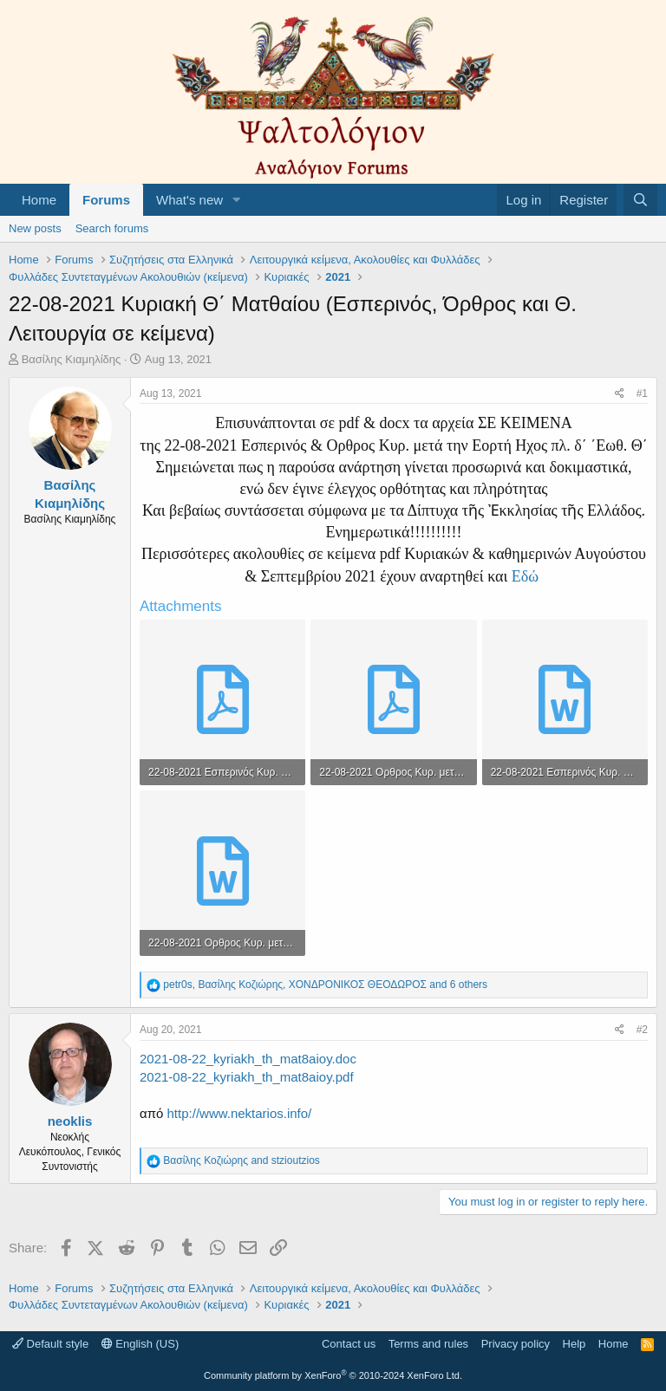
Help (574, 1343)
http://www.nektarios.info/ (239, 1113)
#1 (642, 393)
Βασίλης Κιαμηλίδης (71, 359)
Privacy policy (515, 1343)
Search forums (112, 228)
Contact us (348, 1343)
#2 (642, 1030)
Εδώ (525, 576)
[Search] (640, 200)
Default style (50, 1343)
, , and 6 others (325, 984)
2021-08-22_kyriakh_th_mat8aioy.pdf (247, 1076)
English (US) (140, 1343)
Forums (106, 199)
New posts (35, 228)
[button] (237, 200)
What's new (189, 199)
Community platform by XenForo (333, 1375)
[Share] (619, 394)
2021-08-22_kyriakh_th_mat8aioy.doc (248, 1058)
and (241, 1160)
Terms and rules (428, 1343)
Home (39, 199)
